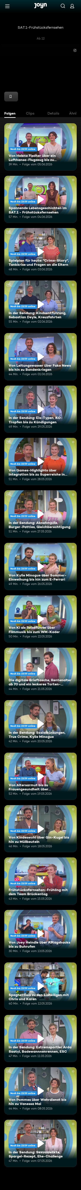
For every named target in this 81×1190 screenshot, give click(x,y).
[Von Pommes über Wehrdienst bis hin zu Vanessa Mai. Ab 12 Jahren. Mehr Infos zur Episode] (40, 1090)
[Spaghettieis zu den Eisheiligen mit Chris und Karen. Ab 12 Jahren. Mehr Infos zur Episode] (40, 986)
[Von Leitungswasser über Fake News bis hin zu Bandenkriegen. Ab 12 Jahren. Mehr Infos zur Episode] (40, 356)
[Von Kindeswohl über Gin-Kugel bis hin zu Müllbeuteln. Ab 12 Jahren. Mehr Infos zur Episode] (40, 828)
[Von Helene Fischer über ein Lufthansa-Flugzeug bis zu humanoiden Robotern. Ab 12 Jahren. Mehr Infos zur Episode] (40, 147)
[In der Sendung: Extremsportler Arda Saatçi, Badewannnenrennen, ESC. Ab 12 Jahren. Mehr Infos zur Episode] (40, 1038)
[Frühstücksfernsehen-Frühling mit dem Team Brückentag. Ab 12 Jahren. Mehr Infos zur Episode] (40, 881)
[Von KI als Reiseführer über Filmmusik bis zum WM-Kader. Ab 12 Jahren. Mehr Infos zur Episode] (40, 619)
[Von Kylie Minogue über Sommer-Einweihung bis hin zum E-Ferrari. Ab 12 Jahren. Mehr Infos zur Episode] (40, 566)
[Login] (72, 6)
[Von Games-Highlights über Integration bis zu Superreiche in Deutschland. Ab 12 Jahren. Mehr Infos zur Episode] (40, 461)
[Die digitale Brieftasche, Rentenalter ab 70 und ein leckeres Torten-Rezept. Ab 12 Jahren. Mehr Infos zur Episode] (40, 671)
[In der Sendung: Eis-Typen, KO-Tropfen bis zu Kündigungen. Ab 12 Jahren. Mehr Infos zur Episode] (40, 409)
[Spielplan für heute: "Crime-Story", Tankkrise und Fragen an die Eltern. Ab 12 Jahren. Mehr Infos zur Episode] (40, 251)
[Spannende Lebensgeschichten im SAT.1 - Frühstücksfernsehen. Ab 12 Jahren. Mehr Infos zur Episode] (40, 199)
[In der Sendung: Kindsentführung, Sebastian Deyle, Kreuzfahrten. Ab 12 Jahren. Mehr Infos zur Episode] (40, 304)
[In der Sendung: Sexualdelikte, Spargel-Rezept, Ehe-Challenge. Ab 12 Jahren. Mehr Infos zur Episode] (40, 1143)
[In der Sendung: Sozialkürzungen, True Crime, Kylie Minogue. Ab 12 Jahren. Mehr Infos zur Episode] (40, 723)
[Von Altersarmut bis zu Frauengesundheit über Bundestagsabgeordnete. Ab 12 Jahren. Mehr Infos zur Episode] (40, 776)
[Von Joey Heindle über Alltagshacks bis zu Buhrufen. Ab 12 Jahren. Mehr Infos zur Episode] (40, 933)
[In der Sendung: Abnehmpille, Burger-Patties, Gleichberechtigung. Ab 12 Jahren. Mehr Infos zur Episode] (40, 514)
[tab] (11, 114)
